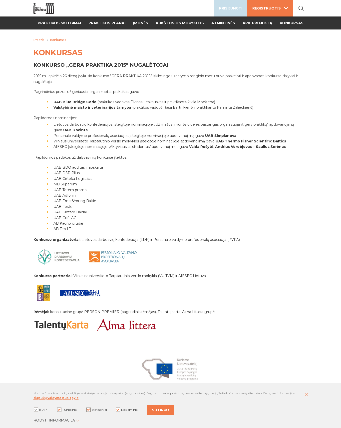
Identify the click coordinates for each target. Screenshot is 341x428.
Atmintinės (223, 23)
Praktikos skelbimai (59, 23)
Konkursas (292, 23)
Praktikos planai (106, 23)
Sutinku (160, 410)
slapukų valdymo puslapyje (56, 398)
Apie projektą (257, 23)
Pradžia (38, 40)
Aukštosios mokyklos (180, 23)
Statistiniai (96, 410)
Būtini (41, 410)
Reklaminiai (127, 410)
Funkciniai (67, 410)
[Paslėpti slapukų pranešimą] (306, 394)
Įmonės (140, 23)
